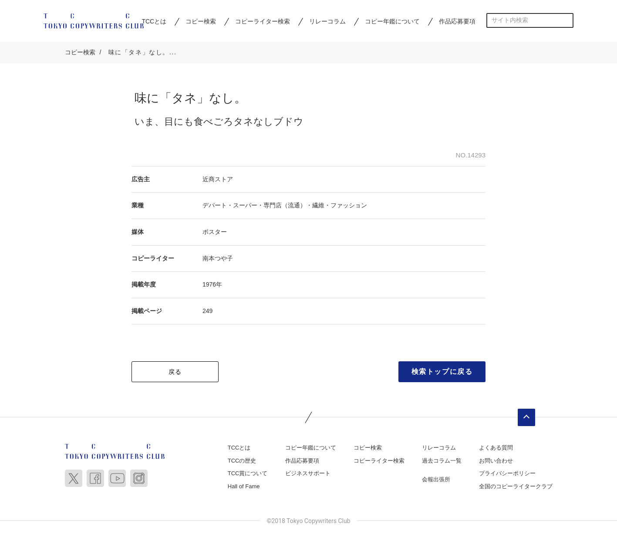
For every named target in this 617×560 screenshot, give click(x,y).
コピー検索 (200, 21)
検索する (566, 20)
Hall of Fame (244, 486)
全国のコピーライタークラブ (516, 486)
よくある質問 (496, 447)
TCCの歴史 (242, 460)
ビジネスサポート (307, 473)
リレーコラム (327, 21)
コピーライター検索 (262, 21)
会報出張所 (436, 479)
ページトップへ (526, 417)
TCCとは (154, 21)
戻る (175, 371)
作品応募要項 (457, 21)
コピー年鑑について (392, 21)
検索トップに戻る (442, 371)
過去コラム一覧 (442, 460)
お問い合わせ (496, 460)
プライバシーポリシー (507, 473)
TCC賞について (248, 473)
